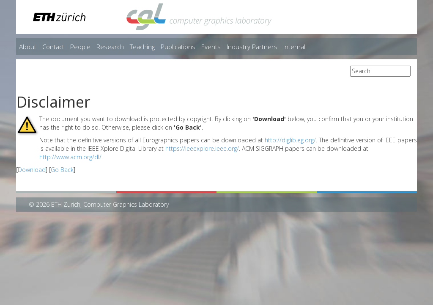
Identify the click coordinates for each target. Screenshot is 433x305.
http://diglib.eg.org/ (290, 140)
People (80, 46)
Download (32, 170)
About (27, 46)
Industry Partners (252, 46)
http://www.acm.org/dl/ (70, 157)
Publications (178, 46)
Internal (294, 46)
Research (110, 46)
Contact (53, 46)
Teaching (142, 46)
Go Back (62, 170)
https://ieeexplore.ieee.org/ (202, 148)
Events (211, 46)
